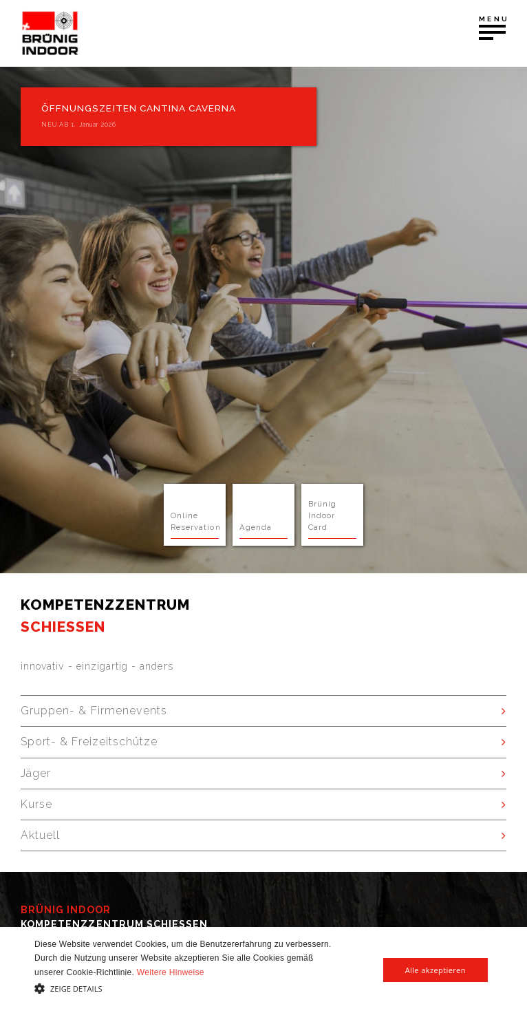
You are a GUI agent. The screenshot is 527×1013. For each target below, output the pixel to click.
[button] (183, 988)
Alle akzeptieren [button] (435, 970)
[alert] (263, 970)
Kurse (36, 804)
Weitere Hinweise (170, 972)
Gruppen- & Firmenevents (94, 710)
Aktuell (40, 835)
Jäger (36, 773)
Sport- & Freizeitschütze (89, 741)
